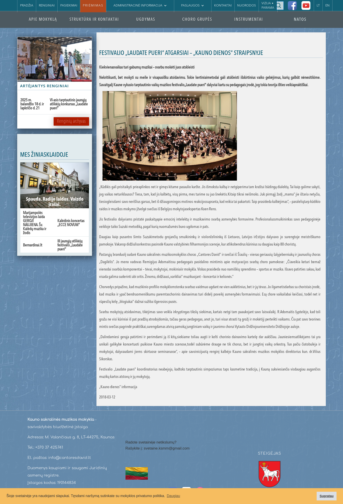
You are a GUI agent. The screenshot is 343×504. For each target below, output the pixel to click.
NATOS (300, 20)
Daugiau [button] (173, 496)
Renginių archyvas (71, 121)
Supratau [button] (326, 496)
